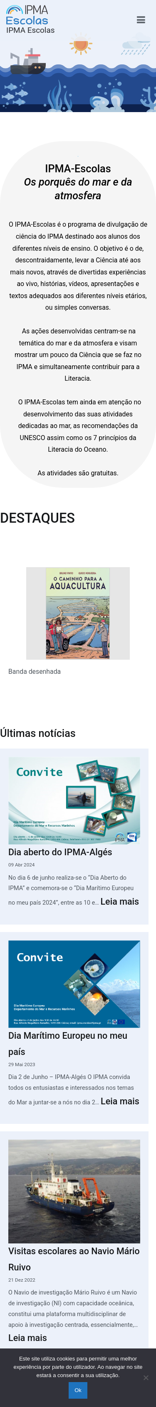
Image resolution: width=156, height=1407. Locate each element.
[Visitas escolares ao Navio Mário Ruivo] (74, 1191)
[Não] (145, 1377)
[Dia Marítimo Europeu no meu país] (74, 984)
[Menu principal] (141, 20)
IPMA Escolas (30, 30)
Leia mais (119, 901)
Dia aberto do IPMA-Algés (60, 852)
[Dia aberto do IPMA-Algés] (74, 800)
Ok (78, 1390)
